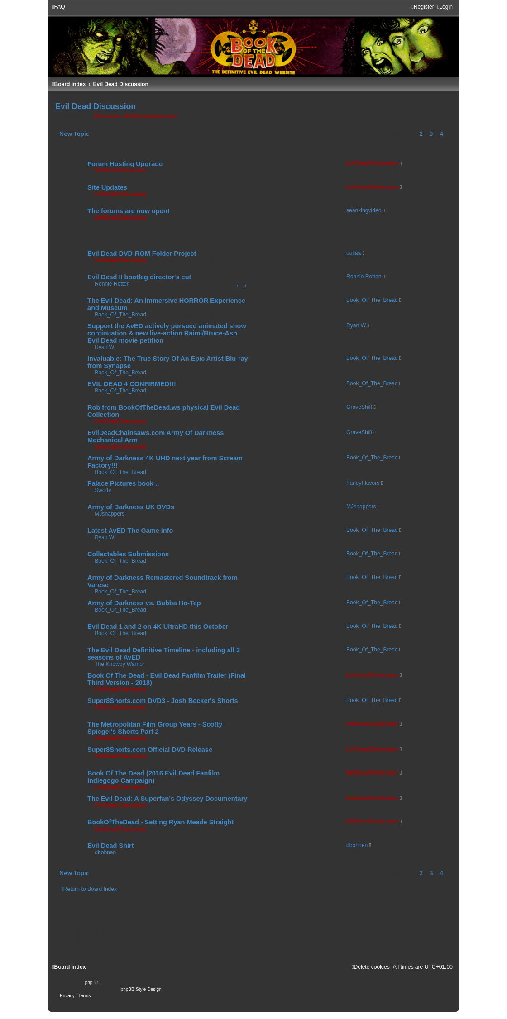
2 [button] (421, 133)
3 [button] (431, 133)
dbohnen (105, 852)
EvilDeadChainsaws (151, 116)
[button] (449, 133)
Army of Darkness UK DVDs (130, 507)
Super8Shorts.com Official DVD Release (149, 749)
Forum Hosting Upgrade (125, 163)
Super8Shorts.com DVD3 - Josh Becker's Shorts (162, 700)
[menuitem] (58, 7)
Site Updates (107, 187)
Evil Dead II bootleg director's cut (139, 277)
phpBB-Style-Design (141, 989)
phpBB (92, 982)
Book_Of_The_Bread (120, 314)
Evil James (109, 116)
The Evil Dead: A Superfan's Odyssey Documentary (167, 798)
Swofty (103, 490)
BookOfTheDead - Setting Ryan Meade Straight (160, 822)
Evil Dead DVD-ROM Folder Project (141, 253)
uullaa (353, 253)
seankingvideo (363, 210)
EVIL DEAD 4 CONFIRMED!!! (131, 384)
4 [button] (441, 133)
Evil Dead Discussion (95, 106)
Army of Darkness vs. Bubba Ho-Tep (144, 603)
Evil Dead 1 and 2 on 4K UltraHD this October (157, 626)
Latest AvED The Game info (130, 530)
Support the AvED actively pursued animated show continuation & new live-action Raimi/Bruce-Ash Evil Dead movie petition (166, 333)
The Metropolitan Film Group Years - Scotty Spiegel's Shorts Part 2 (154, 728)
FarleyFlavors (362, 483)
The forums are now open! (128, 211)
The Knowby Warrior (119, 664)
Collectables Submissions (128, 554)
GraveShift (359, 407)
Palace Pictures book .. (123, 483)
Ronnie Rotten (112, 284)
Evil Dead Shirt (110, 845)
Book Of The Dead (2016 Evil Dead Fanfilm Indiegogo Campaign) (153, 777)
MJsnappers (109, 514)
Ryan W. (105, 347)
